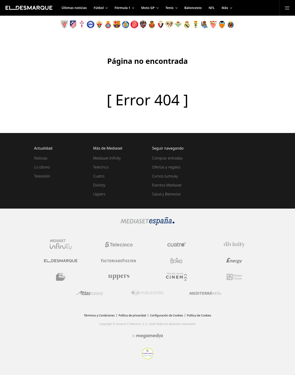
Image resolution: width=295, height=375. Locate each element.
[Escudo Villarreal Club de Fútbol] (231, 24)
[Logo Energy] (234, 260)
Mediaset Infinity (107, 158)
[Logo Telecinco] (119, 244)
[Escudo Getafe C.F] (126, 24)
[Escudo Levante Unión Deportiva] (143, 24)
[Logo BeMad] (61, 277)
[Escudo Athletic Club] (64, 24)
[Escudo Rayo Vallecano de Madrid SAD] (169, 24)
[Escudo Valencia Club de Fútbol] (222, 24)
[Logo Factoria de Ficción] (118, 260)
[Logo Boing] (176, 260)
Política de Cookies (199, 315)
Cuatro (98, 176)
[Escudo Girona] (134, 24)
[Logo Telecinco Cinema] (176, 277)
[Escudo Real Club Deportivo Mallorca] (152, 24)
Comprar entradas (167, 158)
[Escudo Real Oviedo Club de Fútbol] (196, 24)
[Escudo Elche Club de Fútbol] (99, 24)
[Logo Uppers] (118, 277)
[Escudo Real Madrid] (187, 24)
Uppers (99, 194)
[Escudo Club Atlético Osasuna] (161, 24)
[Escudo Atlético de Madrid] (73, 24)
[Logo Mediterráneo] (205, 293)
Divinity (99, 185)
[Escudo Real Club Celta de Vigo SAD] (82, 24)
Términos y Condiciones (99, 315)
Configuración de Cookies (166, 315)
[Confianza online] (147, 357)
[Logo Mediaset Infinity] (61, 244)
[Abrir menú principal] (287, 8)
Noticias (40, 158)
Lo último (42, 167)
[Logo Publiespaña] (147, 293)
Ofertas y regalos (166, 167)
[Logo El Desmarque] (60, 260)
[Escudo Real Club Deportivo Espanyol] (108, 24)
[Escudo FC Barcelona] (117, 24)
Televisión (42, 176)
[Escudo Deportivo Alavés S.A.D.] (90, 24)
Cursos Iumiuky (165, 176)
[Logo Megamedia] (149, 336)
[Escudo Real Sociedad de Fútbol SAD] (204, 24)
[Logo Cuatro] (176, 244)
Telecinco (101, 167)
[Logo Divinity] (234, 244)
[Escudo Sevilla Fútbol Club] (213, 24)
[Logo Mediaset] (147, 223)
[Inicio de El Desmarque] (29, 8)
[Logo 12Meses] (234, 277)
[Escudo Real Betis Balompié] (178, 24)
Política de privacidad (132, 315)
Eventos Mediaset (167, 185)
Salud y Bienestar (166, 194)
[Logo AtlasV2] (89, 293)
